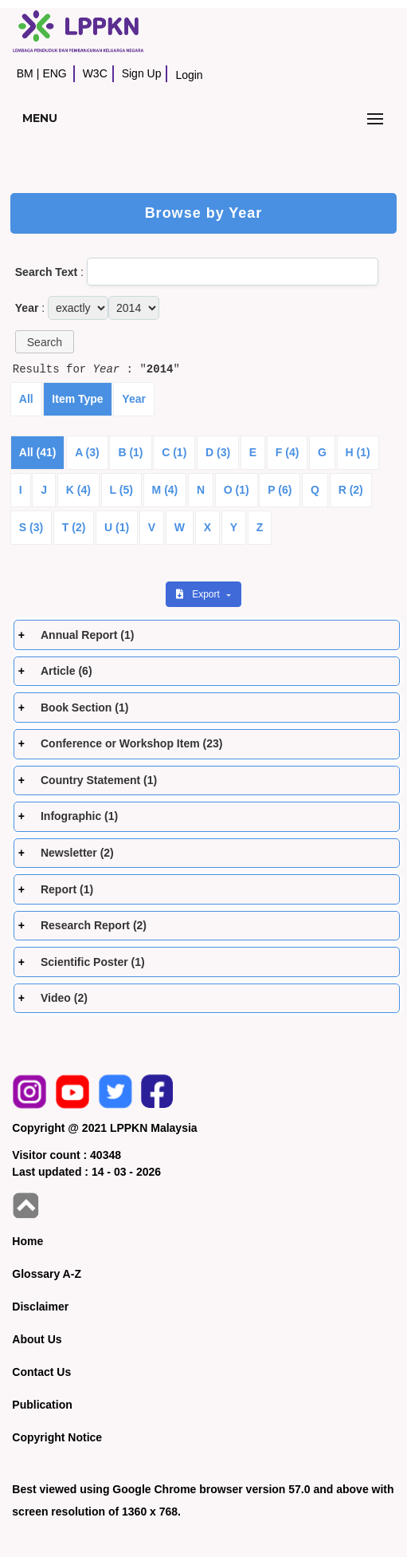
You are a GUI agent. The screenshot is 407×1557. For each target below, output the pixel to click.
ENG (54, 73)
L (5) (121, 489)
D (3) (217, 452)
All (26, 398)
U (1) (116, 527)
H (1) (358, 452)
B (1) (130, 452)
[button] (44, 341)
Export (199, 594)
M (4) (165, 489)
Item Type (77, 398)
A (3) (87, 452)
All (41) (38, 452)
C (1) (174, 452)
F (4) (287, 452)
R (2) (351, 489)
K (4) (78, 489)
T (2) (74, 527)
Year (134, 398)
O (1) (236, 489)
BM (25, 73)
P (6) (280, 489)
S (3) (31, 527)
